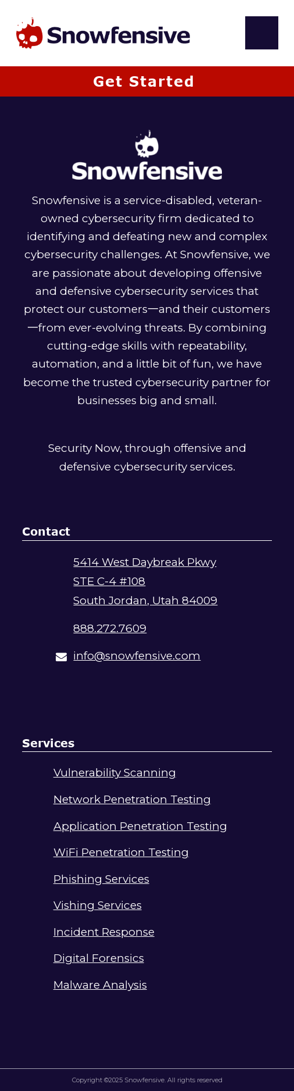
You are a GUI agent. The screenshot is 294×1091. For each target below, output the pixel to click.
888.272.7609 (109, 628)
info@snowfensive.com (136, 655)
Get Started (144, 81)
